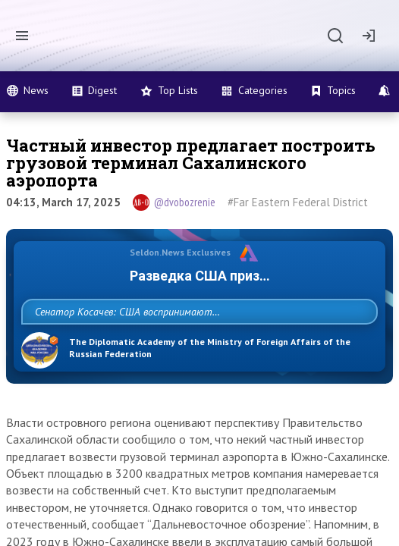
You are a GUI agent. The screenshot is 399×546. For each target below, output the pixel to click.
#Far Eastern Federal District (298, 202)
